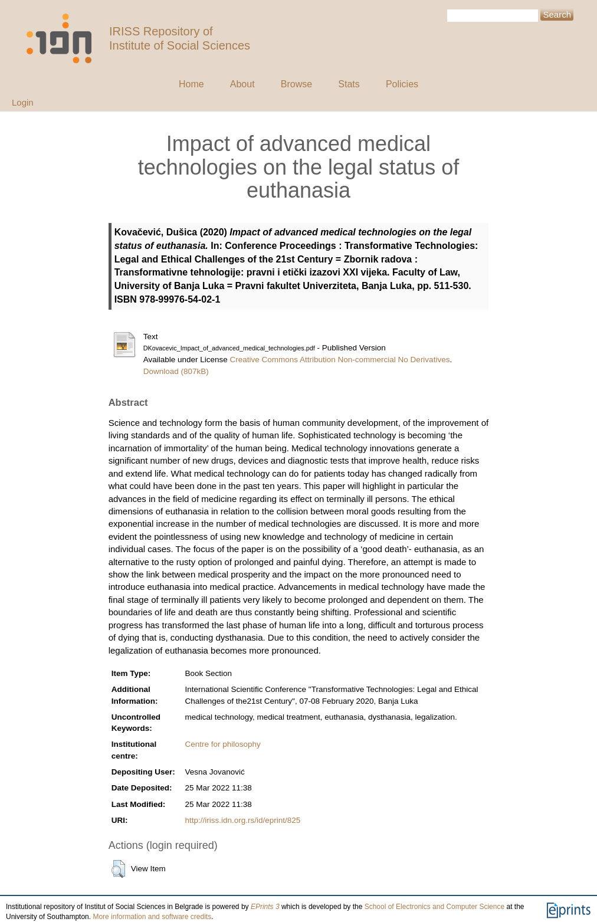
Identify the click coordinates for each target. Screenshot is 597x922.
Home (191, 84)
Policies (402, 84)
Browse (296, 84)
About (242, 84)
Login (23, 102)
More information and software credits (152, 917)
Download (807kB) (176, 371)
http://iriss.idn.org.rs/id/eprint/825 (243, 820)
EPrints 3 (265, 907)
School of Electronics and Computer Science (434, 907)
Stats (348, 84)
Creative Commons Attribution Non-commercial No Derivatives (340, 359)
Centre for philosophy (223, 744)
